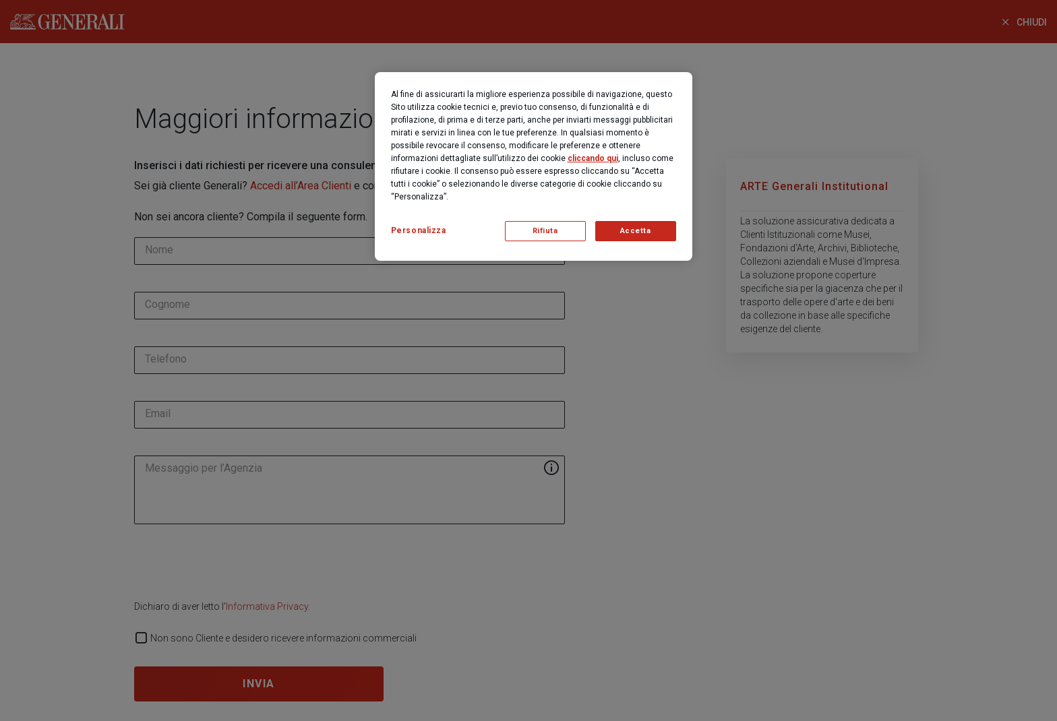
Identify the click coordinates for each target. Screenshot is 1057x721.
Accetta (635, 230)
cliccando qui (593, 158)
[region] (533, 166)
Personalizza (418, 230)
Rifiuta (545, 230)
